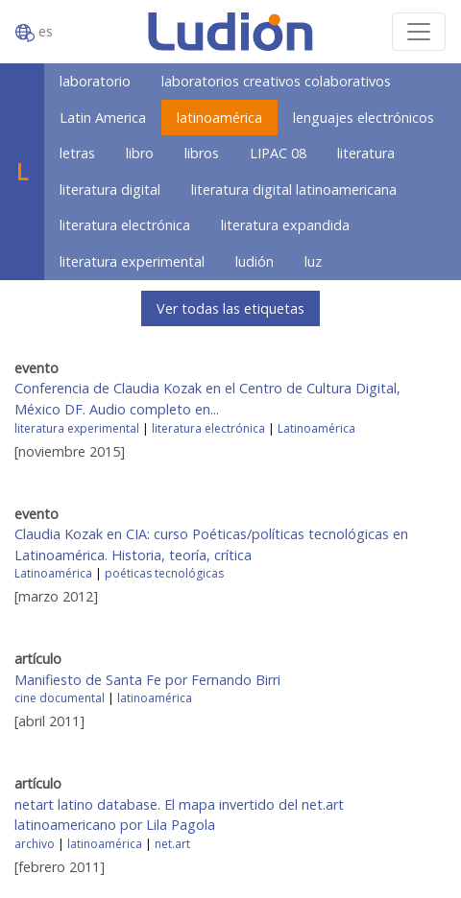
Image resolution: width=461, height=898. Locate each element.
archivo (34, 844)
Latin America (103, 117)
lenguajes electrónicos (363, 117)
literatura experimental (132, 261)
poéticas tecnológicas (164, 573)
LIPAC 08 (278, 153)
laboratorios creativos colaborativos (276, 81)
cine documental (59, 698)
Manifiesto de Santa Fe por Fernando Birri (147, 680)
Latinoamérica (316, 428)
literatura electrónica (125, 225)
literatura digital (110, 189)
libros (201, 153)
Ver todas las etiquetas (230, 308)
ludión (254, 261)
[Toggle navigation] (419, 31)
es (34, 32)
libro (140, 153)
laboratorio (95, 81)
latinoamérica (219, 117)
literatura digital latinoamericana (294, 189)
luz (313, 261)
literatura (366, 153)
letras (77, 153)
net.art (172, 844)
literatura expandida (285, 225)
